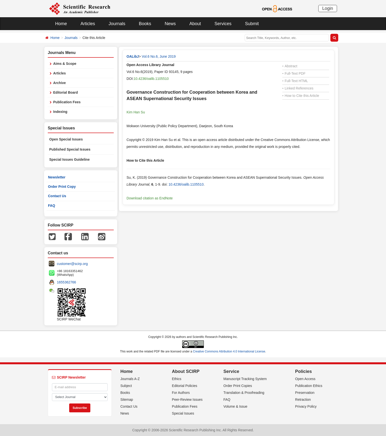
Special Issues (183, 413)
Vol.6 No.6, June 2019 (159, 56)
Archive (59, 83)
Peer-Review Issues (187, 399)
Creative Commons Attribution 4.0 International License (229, 351)
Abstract (289, 66)
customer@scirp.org (72, 264)
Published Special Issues (69, 149)
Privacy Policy (306, 406)
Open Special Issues (66, 139)
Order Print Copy (62, 187)
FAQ (51, 206)
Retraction (303, 399)
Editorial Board (65, 92)
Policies (303, 371)
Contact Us (57, 196)
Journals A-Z (130, 379)
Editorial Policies (184, 386)
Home (61, 23)
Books (145, 23)
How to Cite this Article (300, 96)
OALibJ (133, 56)
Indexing (60, 112)
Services (222, 23)
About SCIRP (185, 371)
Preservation (305, 393)
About (195, 23)
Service (231, 371)
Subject (126, 386)
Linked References (297, 88)
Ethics (176, 379)
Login (327, 8)
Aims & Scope (64, 64)
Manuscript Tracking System (245, 379)
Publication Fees (66, 102)
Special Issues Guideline (69, 159)
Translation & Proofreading (244, 393)
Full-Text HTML (295, 81)
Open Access (305, 379)
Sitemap (126, 399)
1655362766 (66, 282)
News (170, 23)
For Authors (181, 393)
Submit (252, 23)
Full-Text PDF (294, 73)
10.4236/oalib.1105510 (151, 79)
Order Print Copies (238, 386)
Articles (87, 23)
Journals (117, 23)
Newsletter (56, 177)
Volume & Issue (235, 406)
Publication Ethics (308, 386)
